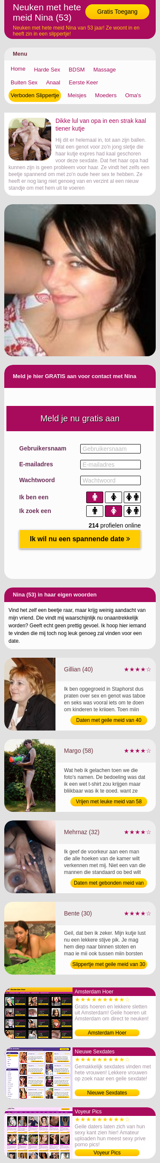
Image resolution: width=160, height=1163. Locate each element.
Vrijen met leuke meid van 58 (109, 802)
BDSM (77, 69)
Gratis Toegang (117, 11)
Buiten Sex (24, 82)
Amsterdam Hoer (107, 1033)
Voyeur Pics (106, 1153)
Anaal (53, 82)
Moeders (106, 95)
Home (18, 69)
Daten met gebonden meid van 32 (109, 884)
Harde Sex (47, 69)
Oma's (133, 95)
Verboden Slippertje (35, 95)
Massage (104, 69)
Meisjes (76, 95)
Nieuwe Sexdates (107, 1093)
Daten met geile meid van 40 (109, 720)
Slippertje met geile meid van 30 (109, 964)
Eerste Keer (83, 82)
